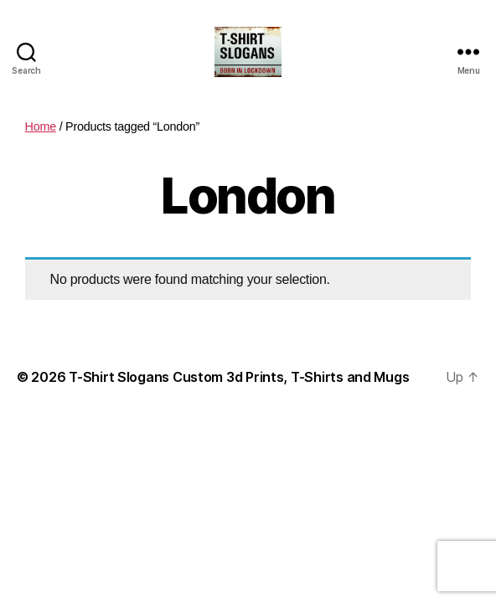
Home (40, 126)
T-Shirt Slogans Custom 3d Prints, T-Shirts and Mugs (239, 376)
